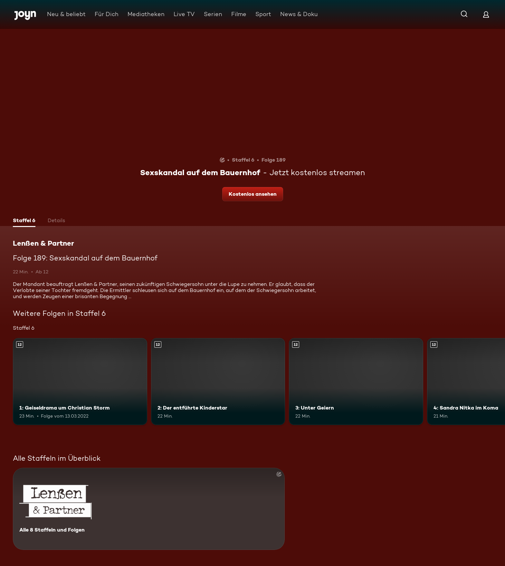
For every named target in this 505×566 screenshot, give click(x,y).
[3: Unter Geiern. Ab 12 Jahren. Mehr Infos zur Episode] (356, 381)
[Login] (486, 14)
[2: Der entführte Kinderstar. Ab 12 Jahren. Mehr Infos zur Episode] (218, 381)
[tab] (24, 221)
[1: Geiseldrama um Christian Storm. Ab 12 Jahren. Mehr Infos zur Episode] (80, 381)
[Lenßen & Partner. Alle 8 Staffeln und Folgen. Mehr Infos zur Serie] (149, 509)
